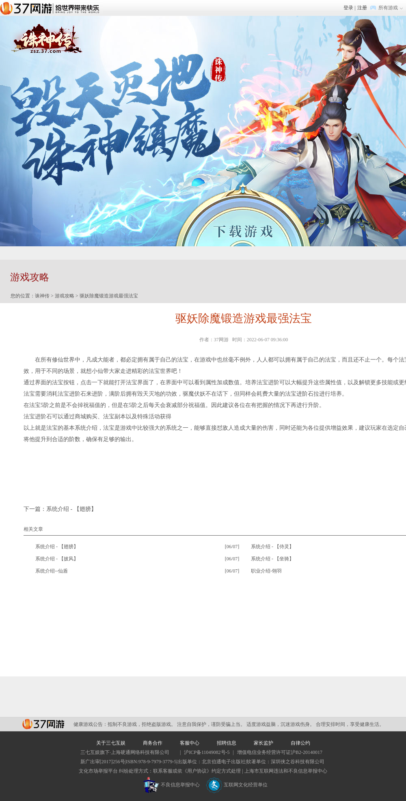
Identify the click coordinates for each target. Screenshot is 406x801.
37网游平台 (43, 724)
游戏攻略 (64, 296)
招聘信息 (226, 743)
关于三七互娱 (110, 743)
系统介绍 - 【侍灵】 (272, 546)
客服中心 (189, 743)
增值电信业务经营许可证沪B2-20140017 (279, 752)
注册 (362, 8)
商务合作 (152, 743)
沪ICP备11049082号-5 (206, 752)
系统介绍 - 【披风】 (56, 559)
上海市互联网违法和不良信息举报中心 (285, 771)
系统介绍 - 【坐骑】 (272, 559)
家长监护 (263, 743)
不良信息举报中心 (171, 785)
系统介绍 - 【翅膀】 (71, 509)
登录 (348, 8)
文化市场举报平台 (98, 771)
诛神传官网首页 (46, 40)
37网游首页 (51, 7)
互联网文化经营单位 (237, 785)
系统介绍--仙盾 (51, 571)
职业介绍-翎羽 (266, 571)
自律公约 (300, 743)
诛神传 (42, 296)
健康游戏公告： (90, 724)
